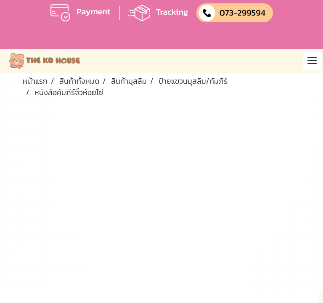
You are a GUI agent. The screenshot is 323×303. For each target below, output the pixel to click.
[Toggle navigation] (312, 61)
